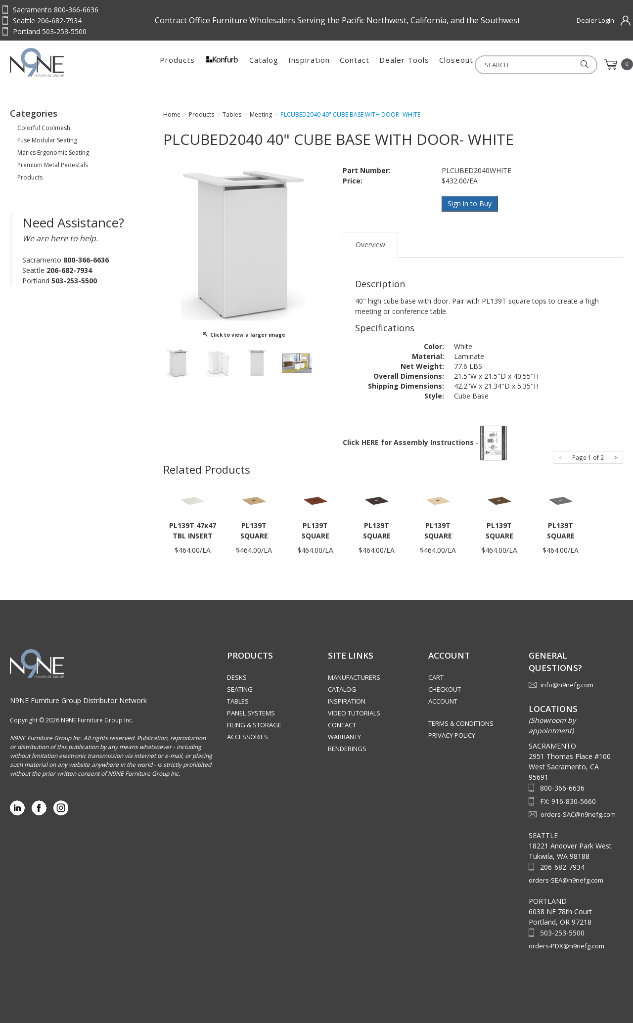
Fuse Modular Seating (47, 140)
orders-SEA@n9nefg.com (566, 880)
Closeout (456, 64)
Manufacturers (354, 677)
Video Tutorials (354, 713)
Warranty (344, 736)
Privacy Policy (451, 735)
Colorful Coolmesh (43, 128)
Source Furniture (58, 62)
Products (177, 64)
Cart (436, 677)
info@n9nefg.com (567, 684)
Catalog (263, 64)
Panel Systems (251, 713)
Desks (237, 677)
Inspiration (309, 64)
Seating (240, 689)
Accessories (247, 736)
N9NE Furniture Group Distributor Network (78, 700)
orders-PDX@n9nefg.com (566, 945)
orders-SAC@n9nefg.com (578, 814)
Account (442, 701)
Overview (370, 244)
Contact (354, 64)
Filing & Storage (254, 724)
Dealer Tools (404, 64)
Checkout (444, 689)
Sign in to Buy (470, 203)
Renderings (347, 748)
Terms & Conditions (461, 723)
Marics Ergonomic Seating (53, 152)
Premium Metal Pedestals (52, 165)
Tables (238, 701)
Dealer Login (595, 20)
